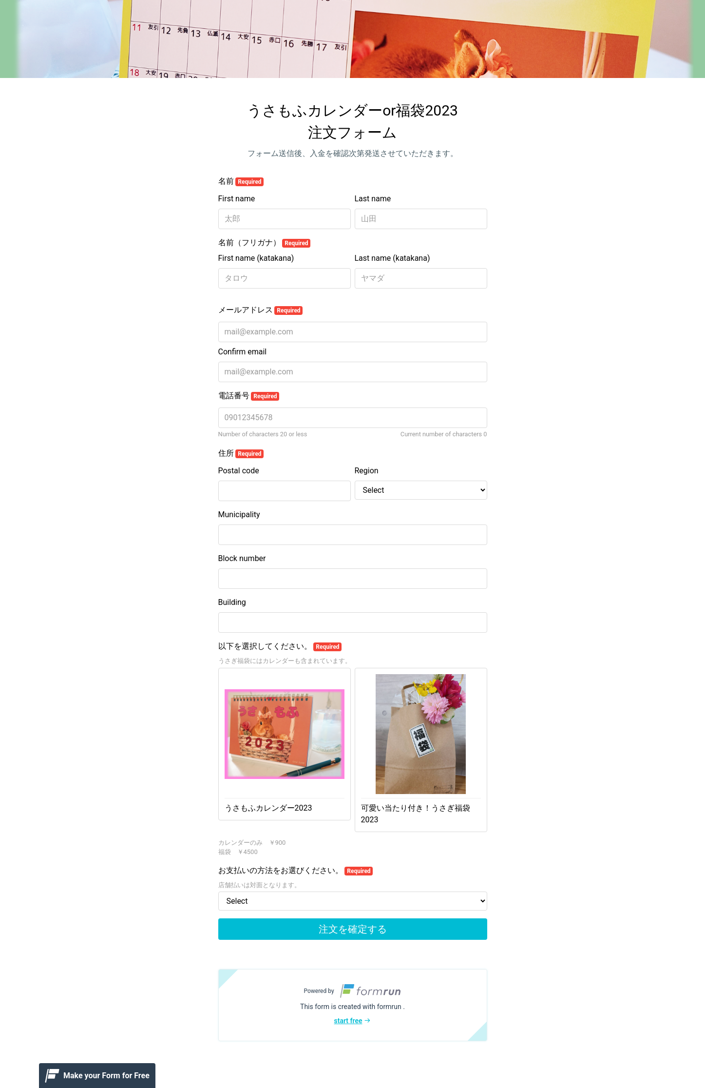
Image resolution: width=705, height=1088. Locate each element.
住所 (241, 453)
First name (236, 198)
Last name (373, 198)
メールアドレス (260, 310)
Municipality (239, 514)
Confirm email (242, 351)
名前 (241, 181)
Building (232, 602)
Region (367, 470)
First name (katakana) (256, 258)
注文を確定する (353, 929)
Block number (242, 558)
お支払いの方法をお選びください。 (295, 870)
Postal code (238, 470)
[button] (352, 1005)
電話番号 (249, 396)
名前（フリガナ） (264, 243)
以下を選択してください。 (280, 646)
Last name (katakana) (392, 258)
